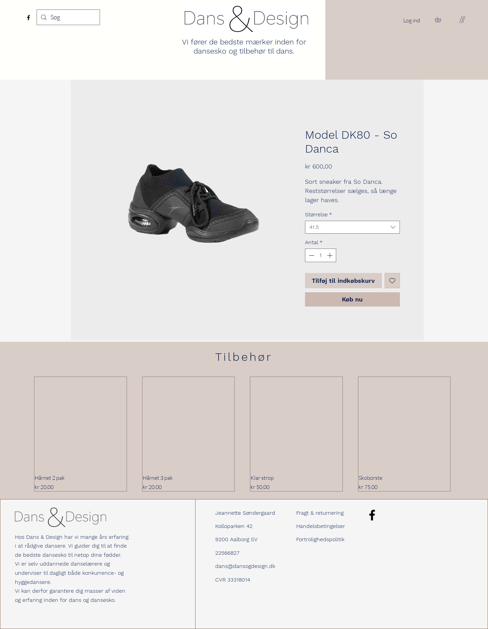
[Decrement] (311, 255)
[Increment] (330, 255)
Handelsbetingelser (320, 526)
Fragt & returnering (320, 513)
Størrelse (318, 214)
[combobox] (352, 227)
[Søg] (67, 17)
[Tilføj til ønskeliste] (392, 280)
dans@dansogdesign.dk (245, 566)
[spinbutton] (321, 255)
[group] (242, 434)
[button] (440, 19)
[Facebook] (28, 17)
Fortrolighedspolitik (320, 539)
